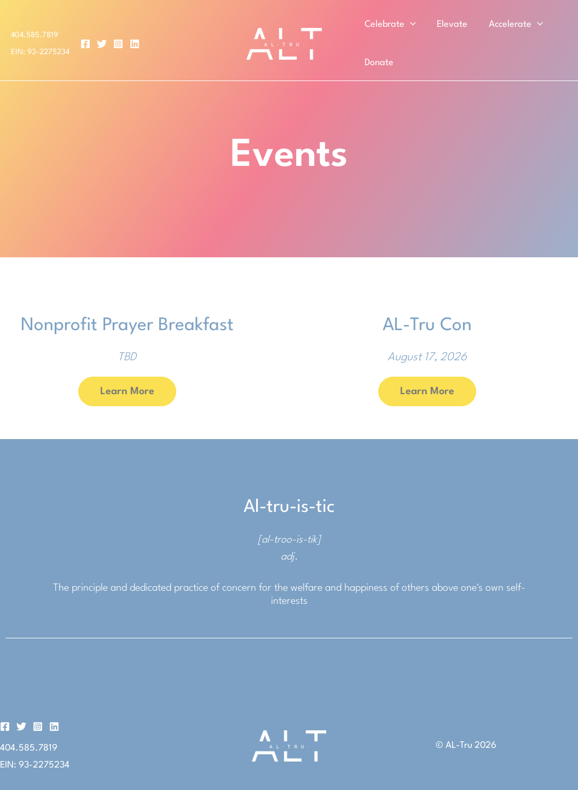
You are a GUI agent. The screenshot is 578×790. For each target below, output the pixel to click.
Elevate (450, 24)
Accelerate (512, 24)
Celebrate (389, 24)
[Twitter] (102, 44)
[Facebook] (85, 44)
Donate (377, 62)
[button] (409, 24)
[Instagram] (118, 44)
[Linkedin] (135, 44)
